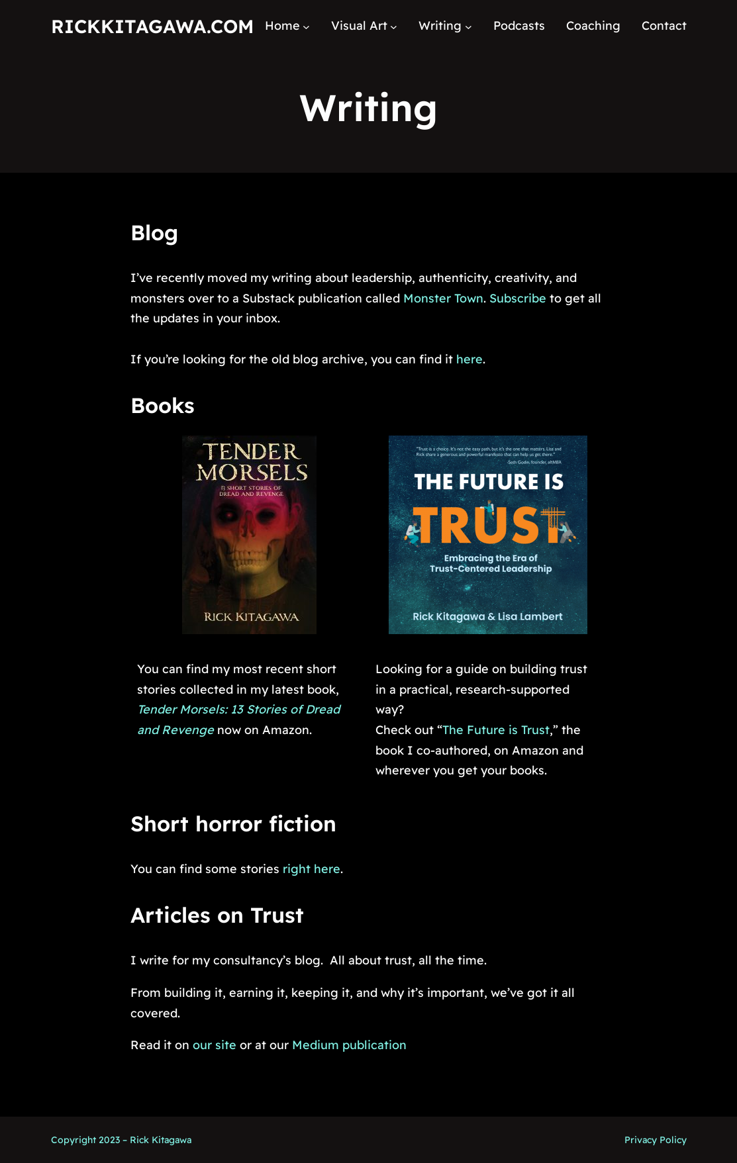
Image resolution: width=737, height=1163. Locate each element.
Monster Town (443, 298)
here (469, 359)
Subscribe (517, 298)
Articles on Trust (217, 915)
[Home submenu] (306, 26)
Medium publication (349, 1044)
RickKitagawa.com (152, 26)
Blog (154, 232)
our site (214, 1044)
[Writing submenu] (468, 26)
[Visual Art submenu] (393, 26)
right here (311, 868)
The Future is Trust (496, 729)
